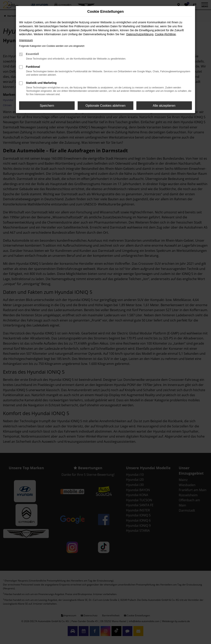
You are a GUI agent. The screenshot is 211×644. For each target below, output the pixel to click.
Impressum (26, 40)
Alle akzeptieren (164, 105)
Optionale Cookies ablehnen (105, 105)
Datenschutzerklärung (139, 34)
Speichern (47, 105)
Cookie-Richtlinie (165, 34)
